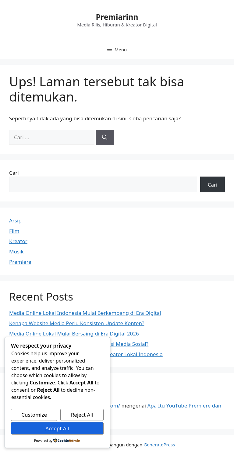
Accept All (57, 428)
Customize (34, 414)
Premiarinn (117, 17)
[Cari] (105, 137)
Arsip (15, 220)
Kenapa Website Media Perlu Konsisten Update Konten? (76, 323)
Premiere (20, 261)
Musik (16, 251)
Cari (14, 172)
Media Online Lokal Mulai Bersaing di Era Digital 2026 (74, 333)
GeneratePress (159, 445)
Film (14, 230)
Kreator (18, 241)
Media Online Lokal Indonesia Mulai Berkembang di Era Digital (85, 312)
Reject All (82, 414)
